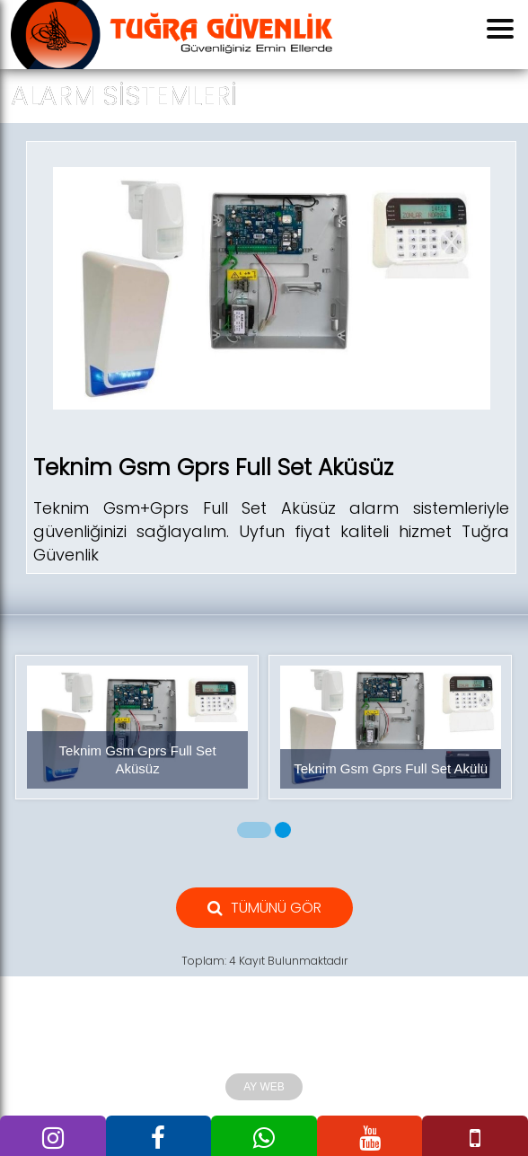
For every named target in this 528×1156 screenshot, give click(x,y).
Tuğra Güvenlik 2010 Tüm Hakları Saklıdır (263, 1053)
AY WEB (264, 1087)
